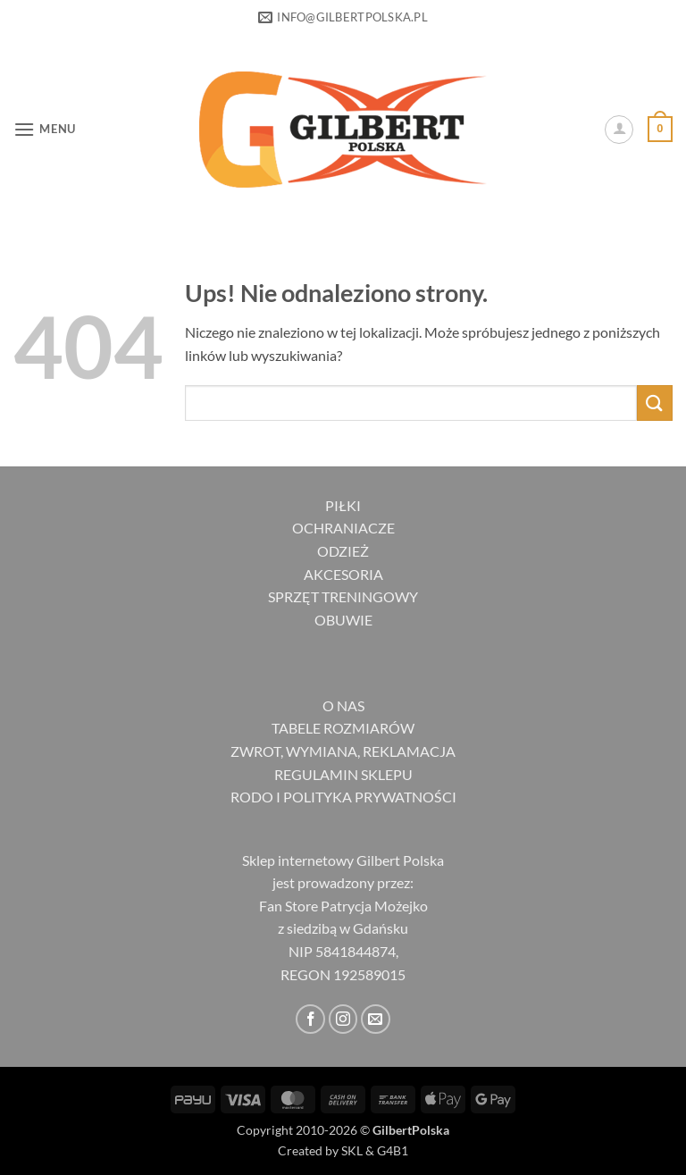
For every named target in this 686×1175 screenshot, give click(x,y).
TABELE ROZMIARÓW (343, 727)
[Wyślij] (655, 402)
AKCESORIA (343, 574)
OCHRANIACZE (343, 527)
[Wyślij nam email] (375, 1019)
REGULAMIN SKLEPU (343, 774)
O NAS (343, 705)
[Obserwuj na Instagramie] (343, 1019)
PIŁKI (343, 505)
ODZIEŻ (343, 550)
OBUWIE (343, 619)
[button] (44, 129)
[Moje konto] (619, 129)
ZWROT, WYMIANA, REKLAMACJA (343, 751)
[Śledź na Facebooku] (310, 1019)
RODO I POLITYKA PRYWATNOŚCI (343, 796)
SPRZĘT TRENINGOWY (343, 596)
